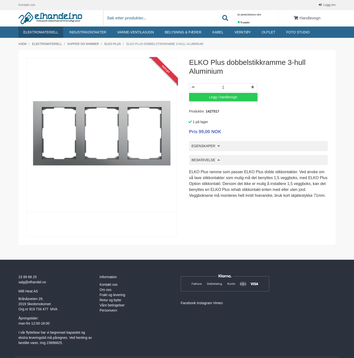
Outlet (268, 32)
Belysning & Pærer (183, 32)
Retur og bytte (110, 300)
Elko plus (112, 44)
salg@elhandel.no (32, 282)
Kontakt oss (26, 5)
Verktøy (242, 32)
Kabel (217, 32)
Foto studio (298, 32)
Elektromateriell (40, 32)
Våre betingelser (112, 305)
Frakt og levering (112, 295)
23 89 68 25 (27, 277)
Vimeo (218, 303)
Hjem (22, 44)
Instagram (204, 303)
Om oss (105, 290)
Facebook (188, 303)
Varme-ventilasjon (135, 32)
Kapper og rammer (83, 44)
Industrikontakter (87, 32)
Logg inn (329, 5)
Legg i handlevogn (223, 97)
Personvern (108, 310)
